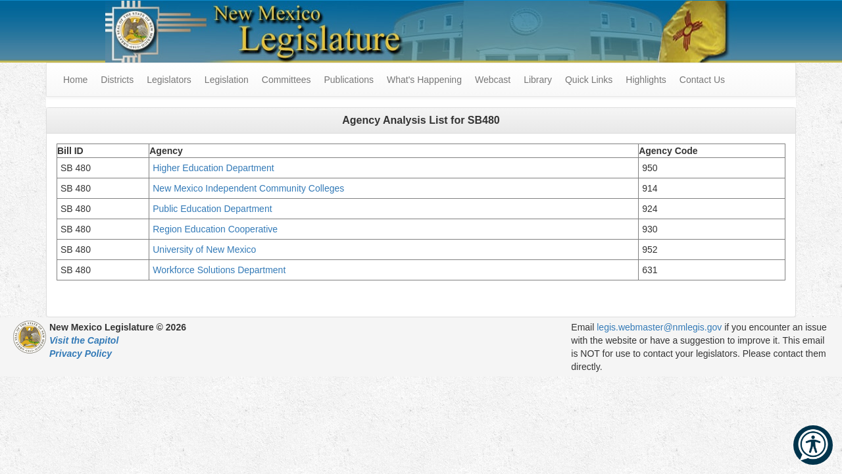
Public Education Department (212, 208)
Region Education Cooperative (215, 229)
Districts (117, 79)
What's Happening (424, 79)
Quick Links (588, 79)
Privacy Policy (80, 353)
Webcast (492, 79)
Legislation (227, 79)
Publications (349, 79)
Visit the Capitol (83, 340)
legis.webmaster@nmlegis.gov (659, 327)
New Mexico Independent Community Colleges (248, 188)
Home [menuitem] (75, 79)
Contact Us (702, 79)
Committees (286, 79)
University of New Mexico (204, 249)
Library (538, 79)
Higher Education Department (213, 168)
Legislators (169, 79)
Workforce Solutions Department (219, 270)
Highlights (646, 79)
